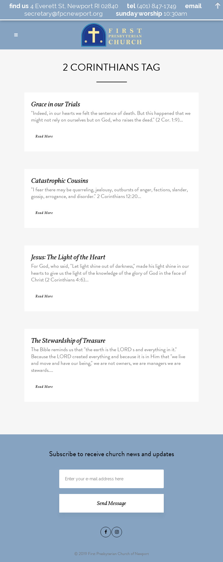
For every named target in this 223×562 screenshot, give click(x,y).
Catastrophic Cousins (59, 181)
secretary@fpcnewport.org (63, 13)
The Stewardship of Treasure (68, 341)
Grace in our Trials (55, 105)
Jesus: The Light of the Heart (68, 258)
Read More (44, 136)
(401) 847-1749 (156, 6)
